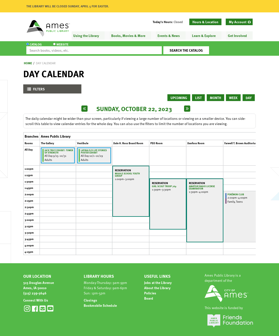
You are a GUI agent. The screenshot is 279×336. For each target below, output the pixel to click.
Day (249, 94)
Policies (150, 289)
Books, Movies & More (128, 35)
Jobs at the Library (158, 279)
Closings (90, 296)
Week (233, 94)
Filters (35, 86)
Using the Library (86, 35)
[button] (169, 22)
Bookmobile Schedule (100, 301)
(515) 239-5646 (34, 289)
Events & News (169, 35)
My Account (237, 21)
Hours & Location (205, 21)
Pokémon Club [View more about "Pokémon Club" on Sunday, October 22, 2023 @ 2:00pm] (235, 191)
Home (28, 59)
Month (215, 94)
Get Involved (237, 35)
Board (148, 294)
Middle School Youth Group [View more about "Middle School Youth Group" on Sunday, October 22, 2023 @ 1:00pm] (127, 171)
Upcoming (178, 94)
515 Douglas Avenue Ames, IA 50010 (38, 281)
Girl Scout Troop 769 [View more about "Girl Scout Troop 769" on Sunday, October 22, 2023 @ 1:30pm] (164, 183)
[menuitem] (239, 22)
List (198, 94)
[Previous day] (84, 105)
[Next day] (187, 105)
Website (59, 47)
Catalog (36, 47)
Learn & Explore (204, 35)
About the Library (157, 284)
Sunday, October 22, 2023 (134, 105)
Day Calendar (46, 59)
